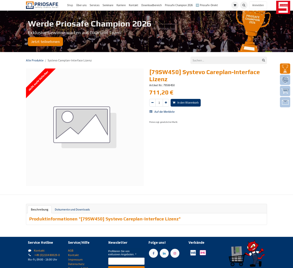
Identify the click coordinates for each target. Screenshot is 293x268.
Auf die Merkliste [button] (162, 111)
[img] (285, 68)
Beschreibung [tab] (39, 209)
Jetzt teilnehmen (45, 41)
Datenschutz (76, 264)
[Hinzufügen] (166, 103)
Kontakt (39, 250)
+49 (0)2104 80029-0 (47, 255)
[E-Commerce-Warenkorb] (235, 5)
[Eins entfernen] (152, 103)
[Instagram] (174, 253)
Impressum (75, 259)
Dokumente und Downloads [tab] (72, 209)
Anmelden (258, 5)
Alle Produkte (35, 60)
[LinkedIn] (164, 253)
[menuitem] (81, 5)
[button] (244, 5)
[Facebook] (153, 253)
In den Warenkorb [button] (186, 102)
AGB (70, 250)
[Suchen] (263, 60)
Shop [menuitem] (70, 5)
